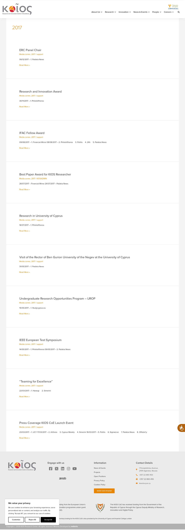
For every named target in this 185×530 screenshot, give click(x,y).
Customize (16, 519)
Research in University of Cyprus (42, 215)
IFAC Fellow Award (32, 132)
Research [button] (110, 12)
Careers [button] (169, 12)
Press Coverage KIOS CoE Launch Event (48, 422)
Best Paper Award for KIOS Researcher (46, 174)
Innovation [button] (125, 12)
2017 (33, 54)
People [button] (156, 12)
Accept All (48, 519)
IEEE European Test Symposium (41, 340)
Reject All (32, 519)
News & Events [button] (141, 12)
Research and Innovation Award (41, 91)
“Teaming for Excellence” (37, 381)
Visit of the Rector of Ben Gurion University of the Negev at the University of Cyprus (78, 257)
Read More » (24, 65)
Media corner (25, 54)
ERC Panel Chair (30, 50)
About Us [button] (96, 12)
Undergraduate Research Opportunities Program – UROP (59, 298)
